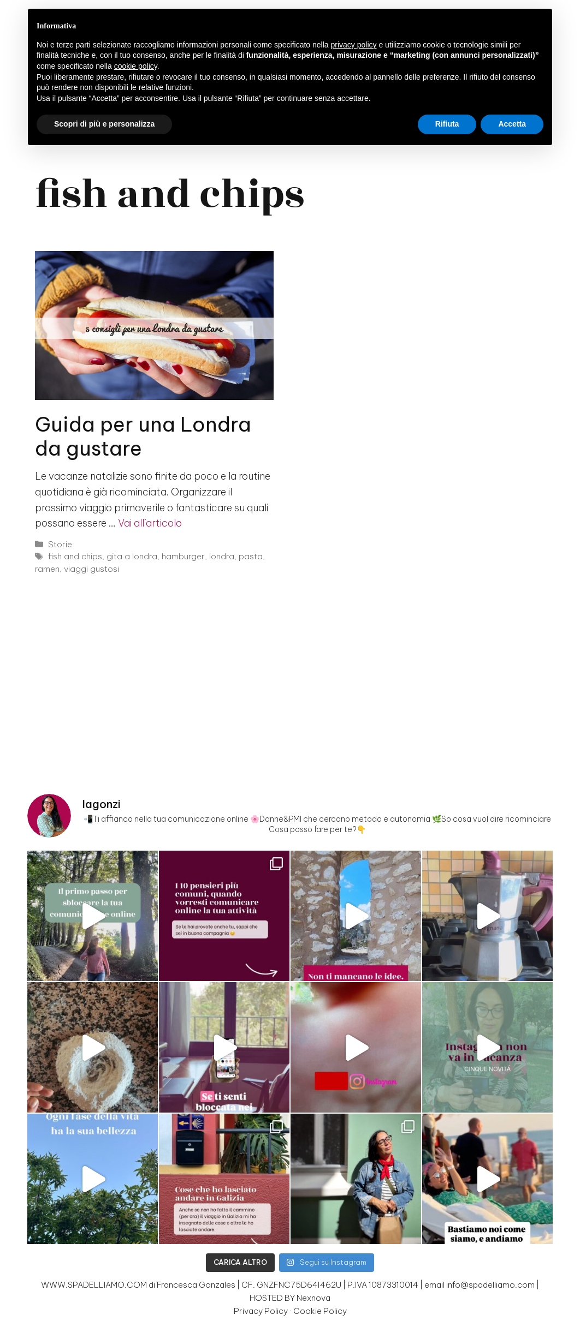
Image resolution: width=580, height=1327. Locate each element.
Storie (60, 544)
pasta (251, 556)
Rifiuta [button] (447, 123)
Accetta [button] (512, 123)
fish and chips (75, 556)
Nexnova (313, 1298)
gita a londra (131, 556)
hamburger (183, 556)
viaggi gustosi (91, 569)
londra (221, 556)
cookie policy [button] (135, 66)
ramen (47, 569)
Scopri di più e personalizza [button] (104, 123)
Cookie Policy (320, 1311)
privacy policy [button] (354, 44)
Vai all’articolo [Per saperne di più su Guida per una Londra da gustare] (150, 523)
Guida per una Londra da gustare (143, 436)
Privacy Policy (261, 1311)
